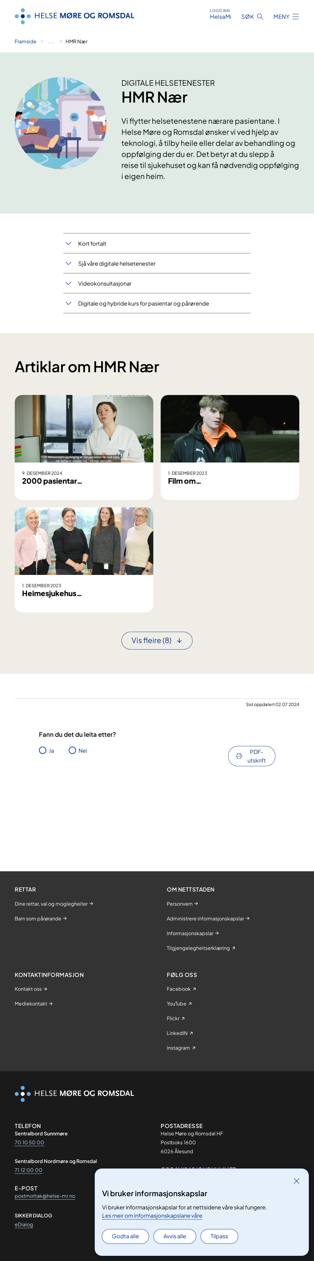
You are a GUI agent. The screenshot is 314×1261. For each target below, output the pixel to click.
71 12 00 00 (28, 1170)
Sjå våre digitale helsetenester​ (116, 263)
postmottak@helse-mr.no (45, 1196)
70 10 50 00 (29, 1142)
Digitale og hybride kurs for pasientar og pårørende (143, 303)
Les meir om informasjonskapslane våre (152, 1215)
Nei (82, 832)
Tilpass (219, 1236)
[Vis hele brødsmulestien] (51, 41)
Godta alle (125, 1236)
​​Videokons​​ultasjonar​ (105, 283)
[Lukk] (296, 1181)
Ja (51, 832)
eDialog (24, 1224)
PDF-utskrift (256, 838)
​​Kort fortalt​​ (92, 243)
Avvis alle (174, 1236)
